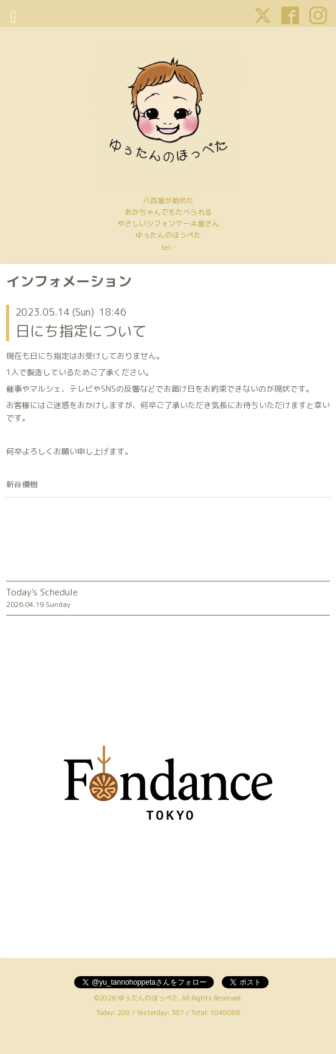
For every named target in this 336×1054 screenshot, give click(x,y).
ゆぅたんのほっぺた (148, 998)
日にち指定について (80, 331)
